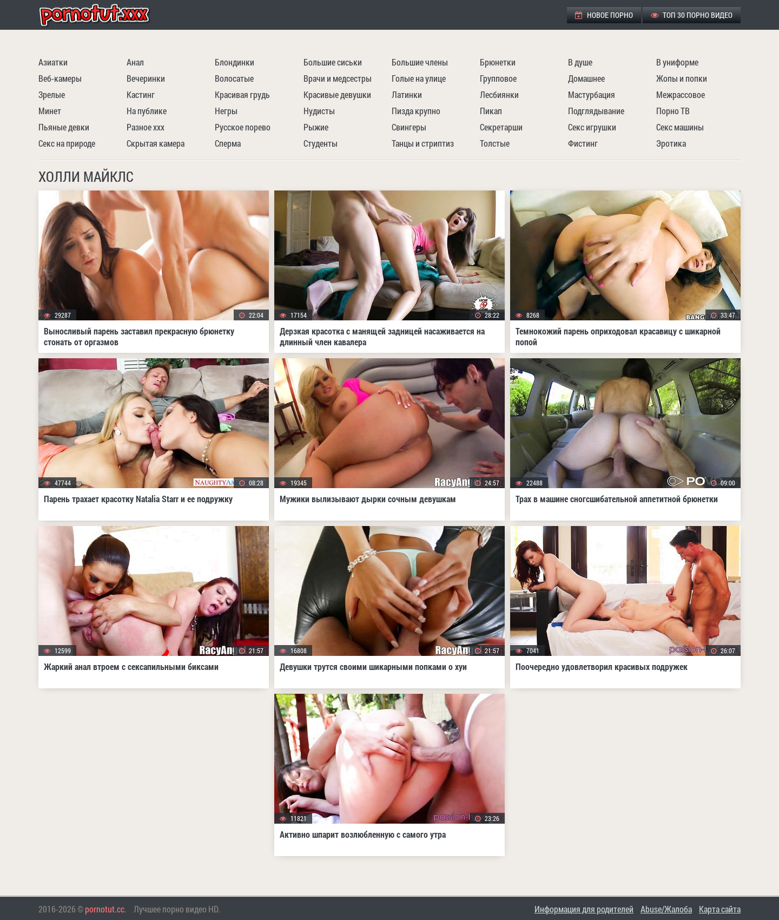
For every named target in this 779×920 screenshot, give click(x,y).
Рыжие (315, 127)
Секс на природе (66, 143)
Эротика (671, 143)
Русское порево (242, 127)
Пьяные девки (63, 127)
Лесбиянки (499, 94)
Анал (135, 62)
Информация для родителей (583, 909)
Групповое (498, 78)
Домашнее (586, 78)
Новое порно (604, 15)
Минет (49, 110)
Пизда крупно (416, 110)
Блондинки (234, 62)
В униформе (677, 62)
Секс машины (680, 127)
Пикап (491, 110)
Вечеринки (146, 78)
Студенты (320, 143)
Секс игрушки (592, 127)
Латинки (407, 94)
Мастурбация (591, 94)
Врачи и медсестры (337, 78)
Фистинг (583, 143)
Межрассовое (680, 94)
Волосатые (234, 78)
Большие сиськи (332, 62)
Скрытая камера (155, 143)
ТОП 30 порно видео (691, 15)
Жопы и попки (681, 78)
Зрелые (51, 94)
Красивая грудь (242, 94)
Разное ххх (145, 127)
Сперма (228, 143)
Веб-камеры (60, 78)
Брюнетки (498, 62)
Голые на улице (419, 78)
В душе (580, 62)
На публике (147, 110)
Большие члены (420, 62)
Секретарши (501, 127)
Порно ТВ (673, 110)
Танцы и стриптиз (423, 143)
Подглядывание (596, 110)
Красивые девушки (337, 94)
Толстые (495, 143)
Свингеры (409, 127)
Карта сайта (720, 909)
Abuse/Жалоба (666, 909)
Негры (226, 110)
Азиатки (53, 62)
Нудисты (319, 110)
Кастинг (141, 94)
